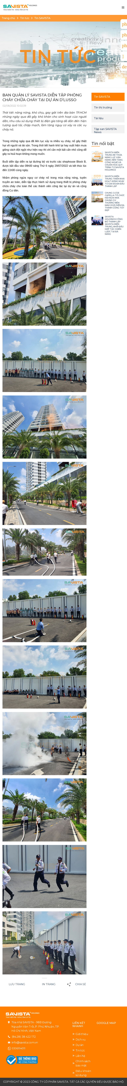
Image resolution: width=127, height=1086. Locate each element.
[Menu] (123, 7)
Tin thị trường (103, 107)
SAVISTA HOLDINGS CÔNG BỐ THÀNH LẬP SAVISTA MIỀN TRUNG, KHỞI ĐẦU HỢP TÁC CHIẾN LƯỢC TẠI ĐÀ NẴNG (114, 225)
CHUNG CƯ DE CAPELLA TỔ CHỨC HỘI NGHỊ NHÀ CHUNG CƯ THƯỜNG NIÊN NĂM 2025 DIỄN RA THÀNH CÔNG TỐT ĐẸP (115, 201)
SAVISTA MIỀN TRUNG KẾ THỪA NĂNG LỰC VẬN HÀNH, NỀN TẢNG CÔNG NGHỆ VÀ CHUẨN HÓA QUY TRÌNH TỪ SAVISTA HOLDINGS (114, 161)
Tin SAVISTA (42, 18)
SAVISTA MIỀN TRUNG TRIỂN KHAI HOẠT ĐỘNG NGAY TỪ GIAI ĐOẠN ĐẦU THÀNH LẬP (115, 181)
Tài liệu (98, 118)
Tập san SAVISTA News (105, 130)
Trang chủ (8, 18)
